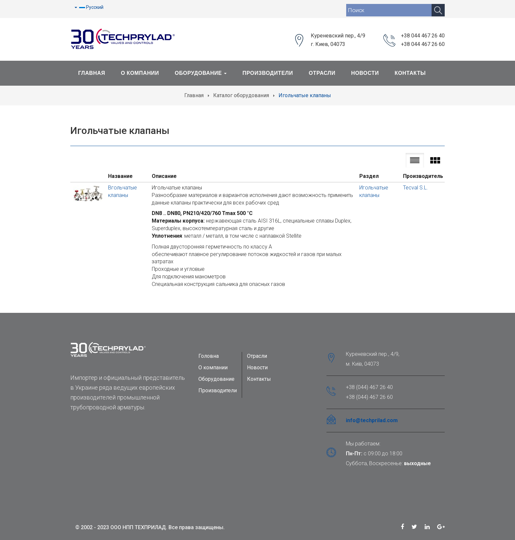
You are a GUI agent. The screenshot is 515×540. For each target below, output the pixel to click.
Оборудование (201, 73)
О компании (213, 367)
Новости (365, 73)
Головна (208, 356)
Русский (89, 7)
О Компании (140, 73)
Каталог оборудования (241, 95)
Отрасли (322, 73)
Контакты (410, 73)
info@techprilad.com (372, 420)
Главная (91, 73)
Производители (267, 73)
